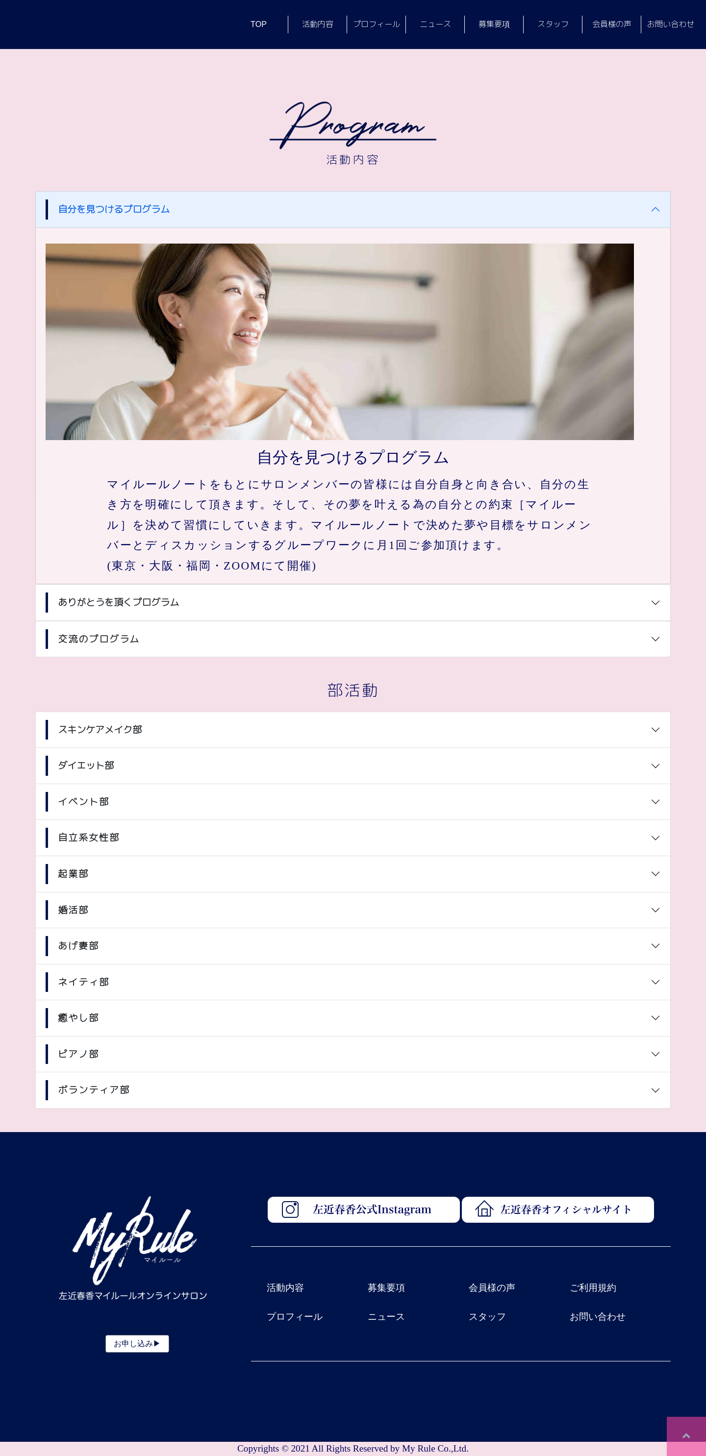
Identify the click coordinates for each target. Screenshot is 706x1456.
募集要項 (386, 1288)
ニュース (386, 1316)
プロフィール (295, 1316)
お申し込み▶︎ (137, 1343)
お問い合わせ (598, 1316)
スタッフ (487, 1316)
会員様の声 (492, 1288)
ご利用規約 (593, 1288)
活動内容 (285, 1288)
